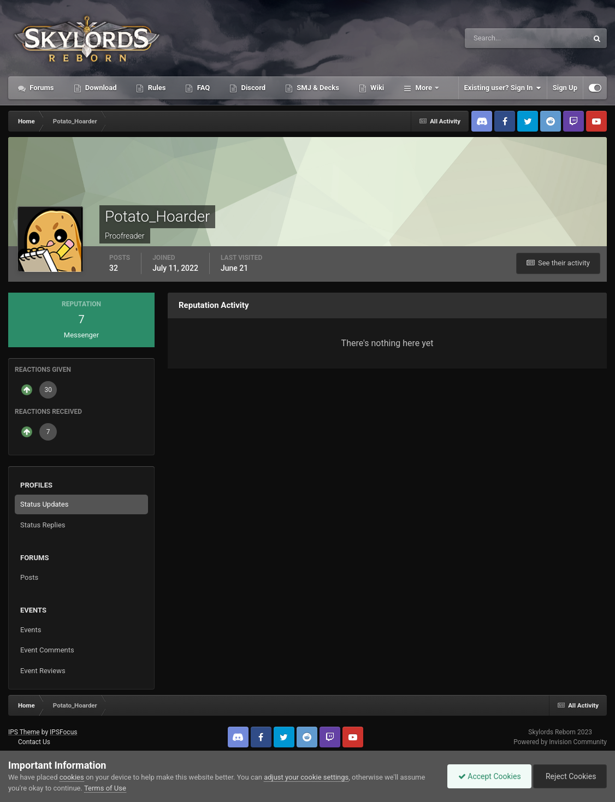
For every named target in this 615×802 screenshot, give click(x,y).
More (423, 88)
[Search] (493, 38)
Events (30, 630)
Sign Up (565, 88)
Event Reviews (43, 671)
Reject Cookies (569, 776)
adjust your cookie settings (306, 777)
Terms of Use (105, 788)
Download (100, 88)
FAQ (202, 88)
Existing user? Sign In (502, 87)
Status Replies (43, 525)
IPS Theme (24, 732)
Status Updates (44, 504)
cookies (72, 777)
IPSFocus (63, 732)
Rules (155, 88)
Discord (252, 88)
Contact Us (34, 742)
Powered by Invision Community (560, 742)
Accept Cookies (487, 776)
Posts (29, 577)
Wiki (376, 88)
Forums (41, 88)
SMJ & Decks (317, 88)
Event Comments (47, 650)
